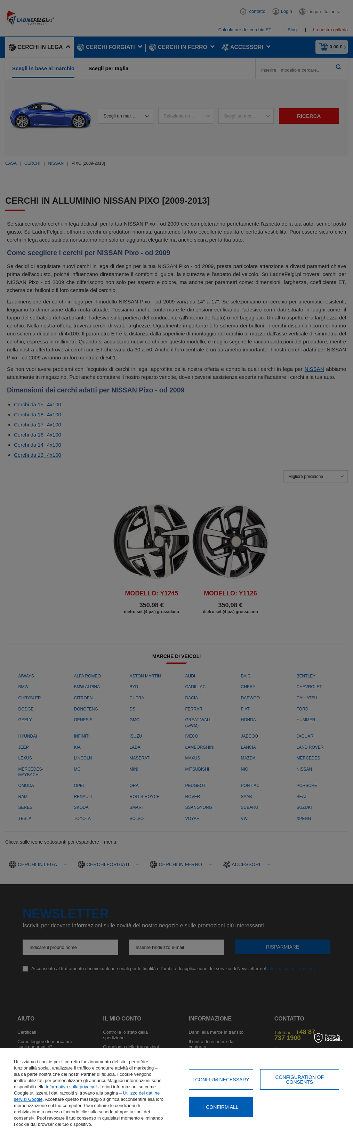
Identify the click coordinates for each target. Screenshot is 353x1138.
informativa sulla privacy (70, 1086)
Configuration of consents (299, 1079)
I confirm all (220, 1107)
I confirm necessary (221, 1079)
